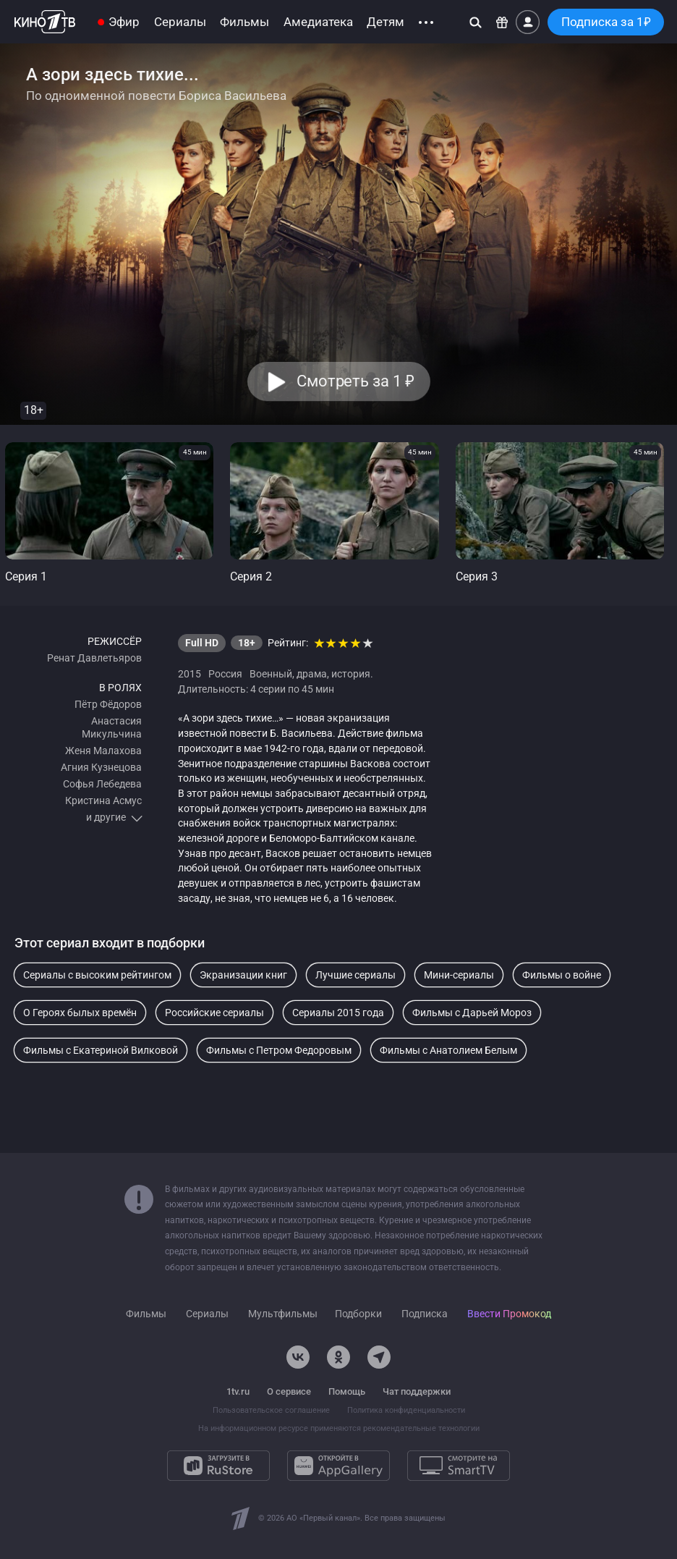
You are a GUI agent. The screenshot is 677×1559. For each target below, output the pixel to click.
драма (312, 674)
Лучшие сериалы (355, 975)
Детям (385, 22)
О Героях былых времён (80, 1012)
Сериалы (180, 22)
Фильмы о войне (561, 975)
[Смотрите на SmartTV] (458, 1465)
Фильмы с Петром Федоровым (279, 1050)
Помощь (346, 1391)
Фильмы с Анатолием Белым (448, 1050)
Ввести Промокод (509, 1314)
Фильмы (244, 22)
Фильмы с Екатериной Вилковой (100, 1050)
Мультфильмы (283, 1314)
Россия (225, 674)
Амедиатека (318, 22)
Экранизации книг (243, 975)
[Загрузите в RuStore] (218, 1465)
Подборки (358, 1314)
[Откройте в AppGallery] (338, 1465)
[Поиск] (475, 22)
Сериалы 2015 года (338, 1012)
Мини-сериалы (459, 975)
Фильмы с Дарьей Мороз (472, 1012)
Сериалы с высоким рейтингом (97, 975)
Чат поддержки (417, 1391)
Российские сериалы (214, 1012)
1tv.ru (238, 1391)
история (350, 674)
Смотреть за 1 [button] (355, 381)
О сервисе (289, 1391)
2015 (189, 674)
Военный (271, 674)
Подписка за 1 (606, 22)
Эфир (124, 22)
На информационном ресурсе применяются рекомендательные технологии (339, 1428)
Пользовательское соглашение (271, 1410)
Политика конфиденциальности (406, 1410)
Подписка (424, 1314)
